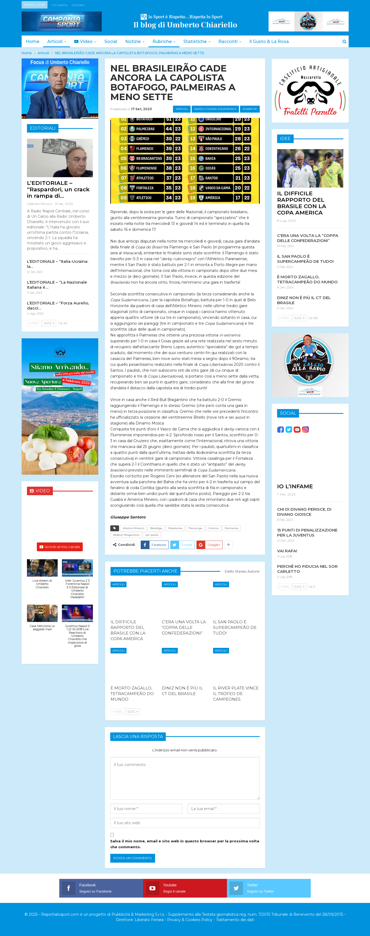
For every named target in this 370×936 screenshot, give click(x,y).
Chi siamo (60, 5)
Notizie (136, 41)
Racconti (233, 41)
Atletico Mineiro (133, 528)
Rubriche (166, 41)
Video (85, 41)
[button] (42, 577)
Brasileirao (175, 528)
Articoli (55, 41)
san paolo (151, 535)
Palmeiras (231, 528)
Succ (132, 711)
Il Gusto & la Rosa (275, 41)
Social (113, 41)
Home (32, 41)
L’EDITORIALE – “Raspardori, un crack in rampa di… (58, 189)
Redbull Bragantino (126, 535)
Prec (117, 711)
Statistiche (199, 41)
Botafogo (156, 528)
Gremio (213, 528)
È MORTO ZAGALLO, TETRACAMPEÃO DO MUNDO (307, 279)
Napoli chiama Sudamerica (215, 109)
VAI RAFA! (287, 550)
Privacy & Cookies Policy (189, 919)
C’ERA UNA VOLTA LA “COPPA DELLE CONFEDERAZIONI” (307, 238)
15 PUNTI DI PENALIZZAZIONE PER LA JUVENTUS (307, 532)
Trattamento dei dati (235, 919)
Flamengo (195, 528)
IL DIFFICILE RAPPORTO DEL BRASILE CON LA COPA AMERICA (301, 203)
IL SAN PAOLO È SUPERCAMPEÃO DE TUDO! (305, 258)
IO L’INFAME (295, 486)
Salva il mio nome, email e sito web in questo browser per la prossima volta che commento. (184, 844)
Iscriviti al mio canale (60, 547)
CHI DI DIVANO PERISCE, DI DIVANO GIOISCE (304, 511)
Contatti (78, 5)
